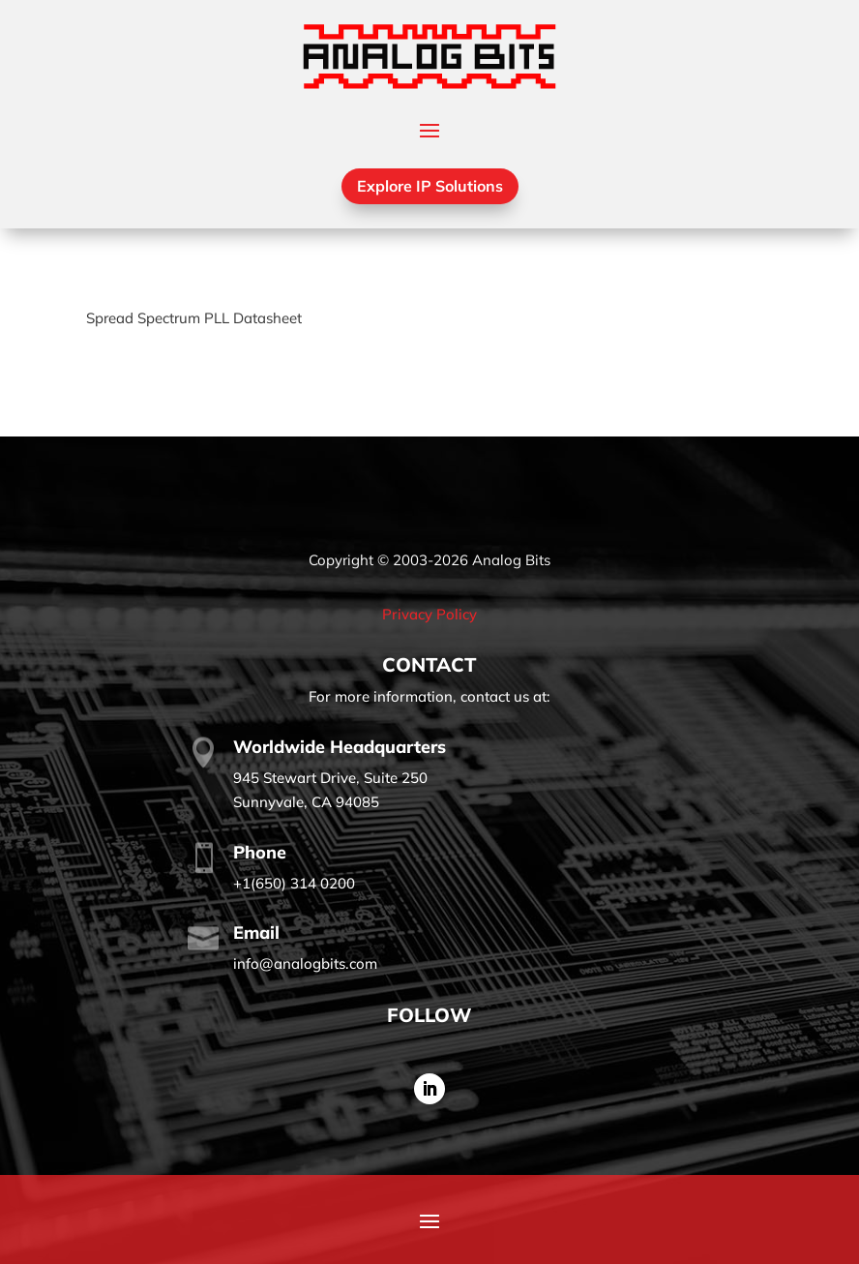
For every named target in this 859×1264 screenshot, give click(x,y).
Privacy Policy (429, 614)
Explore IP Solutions (430, 186)
